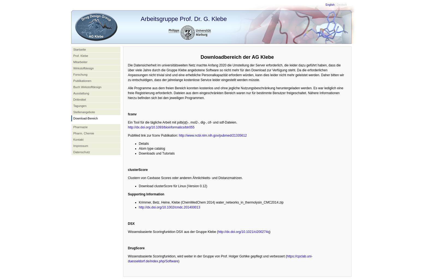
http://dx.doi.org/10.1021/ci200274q (243, 232)
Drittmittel (79, 99)
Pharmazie (80, 127)
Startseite (79, 49)
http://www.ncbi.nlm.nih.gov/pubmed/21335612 (213, 135)
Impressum (80, 145)
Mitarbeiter (80, 62)
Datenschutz (81, 152)
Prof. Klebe (80, 55)
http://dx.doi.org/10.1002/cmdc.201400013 (169, 207)
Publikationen (82, 80)
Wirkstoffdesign (83, 68)
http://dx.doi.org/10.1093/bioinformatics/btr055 (161, 127)
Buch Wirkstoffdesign (87, 87)
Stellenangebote (84, 112)
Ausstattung (81, 93)
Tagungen (80, 105)
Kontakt (78, 139)
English (330, 4)
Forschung (80, 74)
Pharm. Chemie (83, 133)
